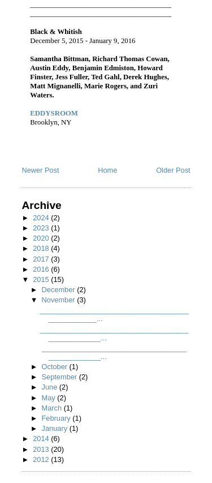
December (59, 289)
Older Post (173, 170)
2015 (42, 279)
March (53, 408)
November (59, 300)
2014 (42, 438)
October (56, 366)
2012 (42, 459)
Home (107, 170)
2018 (42, 248)
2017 (42, 259)
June (50, 387)
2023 (42, 228)
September (60, 377)
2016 (42, 269)
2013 (42, 449)
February (57, 418)
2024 (42, 217)
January (56, 428)
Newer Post (40, 170)
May (50, 398)
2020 (42, 238)
